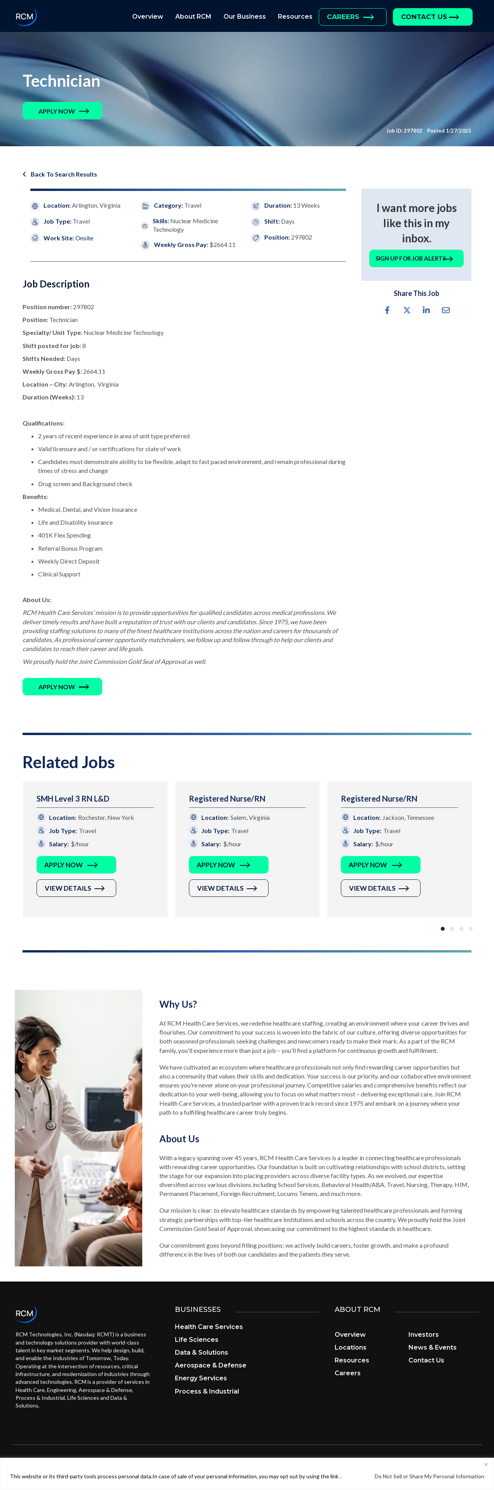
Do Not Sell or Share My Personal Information (429, 1476)
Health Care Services (209, 1327)
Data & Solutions (201, 1352)
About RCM (193, 16)
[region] (247, 1474)
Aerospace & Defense (210, 1365)
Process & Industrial (207, 1391)
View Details (68, 888)
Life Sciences (196, 1339)
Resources (295, 16)
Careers (343, 17)
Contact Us (424, 17)
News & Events (432, 1347)
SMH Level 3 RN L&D (73, 798)
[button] (56, 111)
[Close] (486, 1464)
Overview (147, 16)
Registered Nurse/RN (227, 798)
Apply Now (63, 865)
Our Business (244, 16)
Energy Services (201, 1378)
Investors (423, 1334)
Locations (351, 1347)
